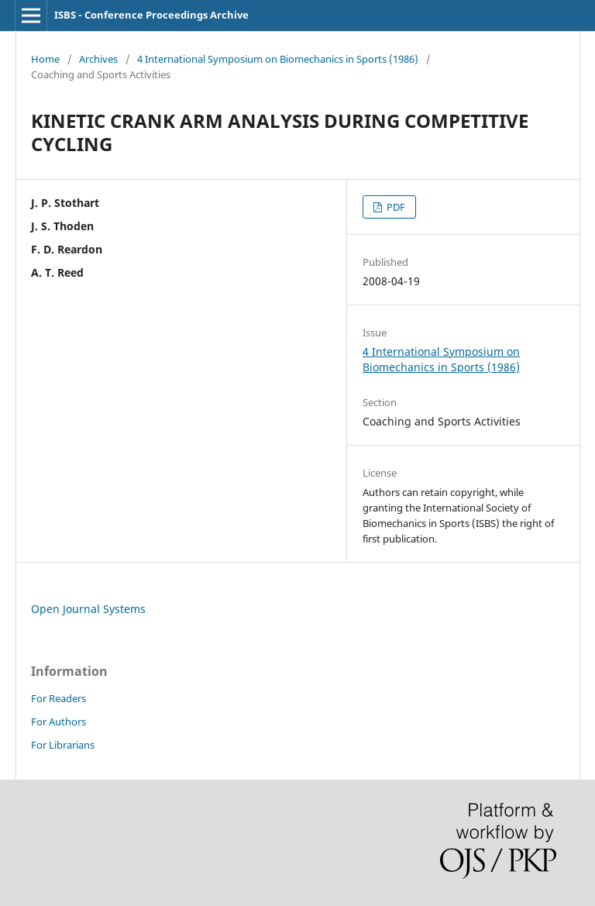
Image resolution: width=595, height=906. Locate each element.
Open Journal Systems (88, 608)
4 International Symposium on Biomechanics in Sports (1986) (277, 59)
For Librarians (63, 745)
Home (45, 59)
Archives (98, 59)
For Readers (58, 698)
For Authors (58, 722)
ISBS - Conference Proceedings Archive (151, 15)
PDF (394, 207)
